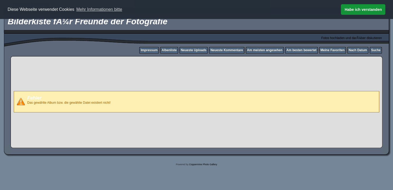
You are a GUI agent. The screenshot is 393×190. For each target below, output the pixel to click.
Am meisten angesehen (265, 50)
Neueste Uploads (193, 50)
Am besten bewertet (301, 50)
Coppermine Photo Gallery (203, 164)
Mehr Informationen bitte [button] (99, 9)
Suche (376, 50)
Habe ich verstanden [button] (363, 9)
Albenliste (169, 50)
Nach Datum (358, 50)
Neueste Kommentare (226, 50)
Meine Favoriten (333, 50)
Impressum (149, 50)
